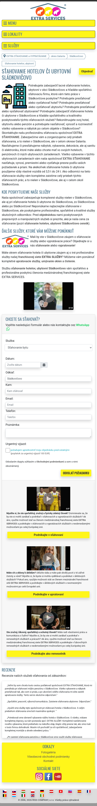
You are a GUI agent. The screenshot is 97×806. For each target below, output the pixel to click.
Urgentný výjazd (16, 444)
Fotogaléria (48, 752)
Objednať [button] (87, 71)
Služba (10, 340)
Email (9, 398)
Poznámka (12, 424)
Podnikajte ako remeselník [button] (48, 653)
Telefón (10, 411)
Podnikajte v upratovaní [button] (48, 594)
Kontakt (48, 761)
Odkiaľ (10, 372)
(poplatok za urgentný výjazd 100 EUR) (30, 453)
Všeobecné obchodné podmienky (48, 756)
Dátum (10, 358)
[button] (48, 23)
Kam (8, 385)
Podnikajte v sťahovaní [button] (48, 535)
